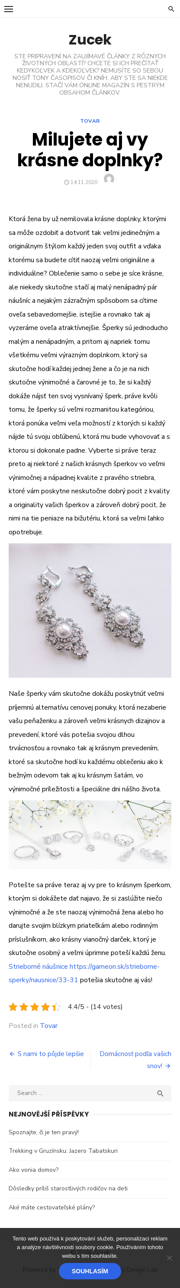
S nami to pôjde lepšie (51, 1054)
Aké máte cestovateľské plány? (52, 1207)
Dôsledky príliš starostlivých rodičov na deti (68, 1188)
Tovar (90, 120)
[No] (169, 1257)
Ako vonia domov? (33, 1170)
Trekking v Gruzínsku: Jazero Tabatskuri (63, 1151)
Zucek (90, 39)
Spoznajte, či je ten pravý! (44, 1132)
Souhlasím (90, 1271)
